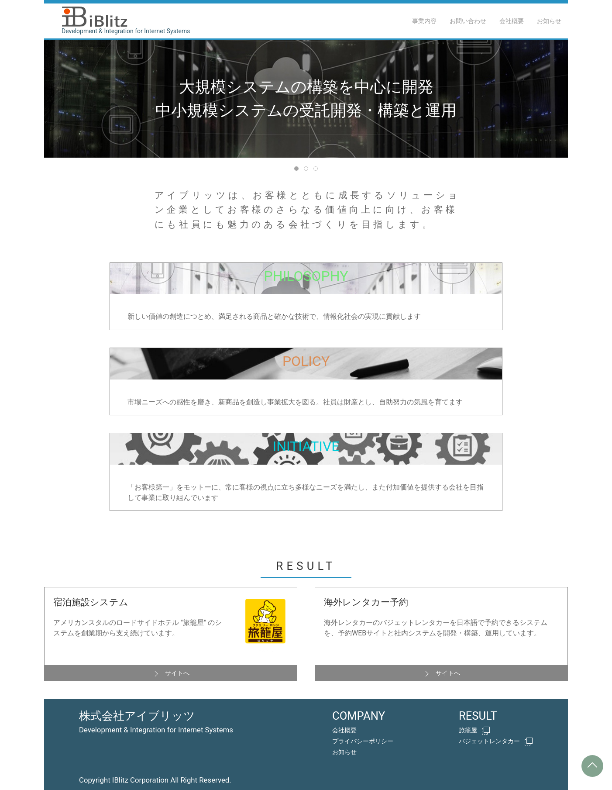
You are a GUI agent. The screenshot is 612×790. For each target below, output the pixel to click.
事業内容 (424, 20)
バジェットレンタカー (496, 741)
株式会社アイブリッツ (137, 715)
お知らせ (549, 20)
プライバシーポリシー (362, 741)
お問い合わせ (468, 20)
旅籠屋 (474, 730)
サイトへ (170, 673)
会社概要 (511, 20)
